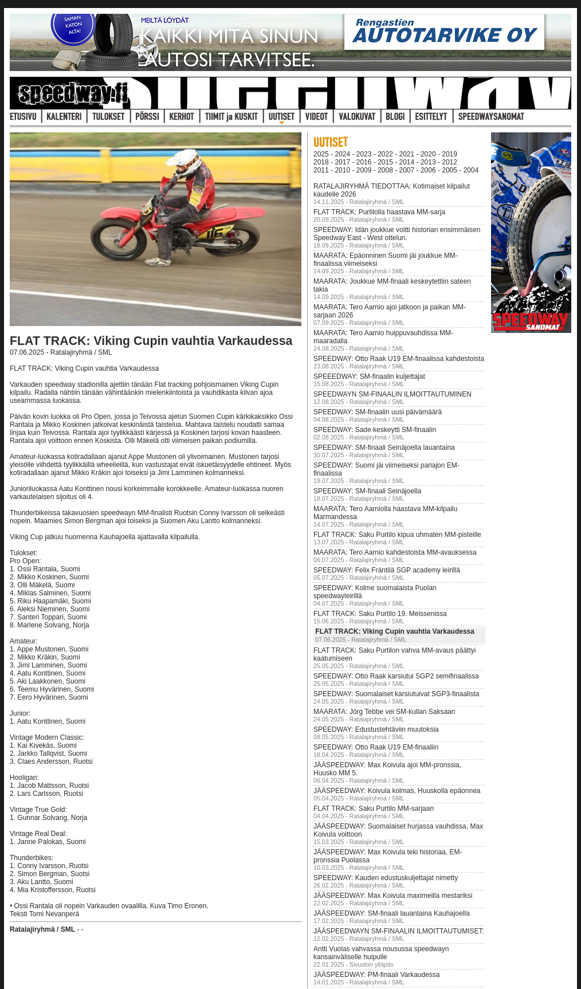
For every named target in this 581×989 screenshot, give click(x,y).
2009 (364, 170)
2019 (449, 154)
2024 (342, 154)
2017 (342, 162)
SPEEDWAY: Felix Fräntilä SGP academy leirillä (386, 570)
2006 (428, 170)
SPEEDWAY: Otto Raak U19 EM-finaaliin (375, 747)
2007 (407, 170)
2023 (364, 154)
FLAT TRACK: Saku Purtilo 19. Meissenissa (380, 614)
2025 (321, 154)
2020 (428, 154)
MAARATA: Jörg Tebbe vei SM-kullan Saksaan (384, 712)
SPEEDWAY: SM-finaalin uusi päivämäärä (377, 412)
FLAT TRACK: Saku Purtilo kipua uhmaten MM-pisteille (397, 535)
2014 (407, 162)
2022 (385, 154)
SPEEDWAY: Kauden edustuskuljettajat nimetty (385, 878)
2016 (364, 162)
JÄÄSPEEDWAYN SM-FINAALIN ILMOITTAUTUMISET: (398, 931)
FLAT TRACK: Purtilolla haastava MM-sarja (379, 212)
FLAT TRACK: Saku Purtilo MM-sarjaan (373, 808)
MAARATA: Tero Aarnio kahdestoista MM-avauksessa (395, 552)
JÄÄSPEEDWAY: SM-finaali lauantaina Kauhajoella (391, 913)
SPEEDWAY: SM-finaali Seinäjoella (367, 491)
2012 (449, 162)
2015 (385, 162)
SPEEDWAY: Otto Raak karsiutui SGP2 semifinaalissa (396, 676)
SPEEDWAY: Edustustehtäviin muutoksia (376, 729)
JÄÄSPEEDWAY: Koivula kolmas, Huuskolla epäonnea (396, 791)
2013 (428, 162)
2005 (449, 170)
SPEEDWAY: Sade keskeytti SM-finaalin (374, 430)
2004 (471, 170)
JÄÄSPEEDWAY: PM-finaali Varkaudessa (376, 975)
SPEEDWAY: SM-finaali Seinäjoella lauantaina (384, 448)
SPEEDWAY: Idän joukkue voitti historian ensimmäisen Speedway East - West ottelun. (396, 234)
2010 (342, 170)
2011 (321, 170)
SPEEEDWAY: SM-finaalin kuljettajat (369, 376)
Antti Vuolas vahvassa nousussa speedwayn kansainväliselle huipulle (381, 953)
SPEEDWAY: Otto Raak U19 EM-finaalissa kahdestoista (398, 359)
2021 (407, 154)
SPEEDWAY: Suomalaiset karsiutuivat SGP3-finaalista (396, 694)
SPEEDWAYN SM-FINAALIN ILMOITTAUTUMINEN (392, 394)
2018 (321, 162)
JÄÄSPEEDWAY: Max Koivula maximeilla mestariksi (392, 896)
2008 (385, 170)
